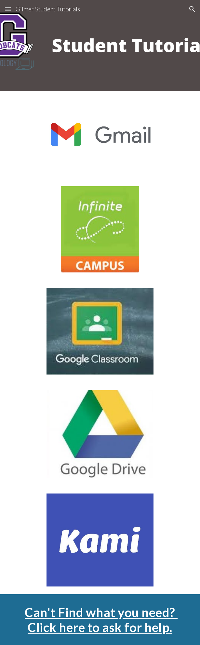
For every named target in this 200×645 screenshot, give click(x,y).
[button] (8, 9)
